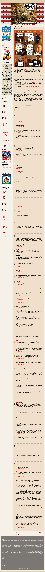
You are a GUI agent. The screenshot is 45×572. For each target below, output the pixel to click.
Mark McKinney (18, 305)
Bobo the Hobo (18, 129)
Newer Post (16, 532)
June (4, 117)
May (4, 118)
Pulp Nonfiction (5, 124)
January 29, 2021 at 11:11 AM (20, 284)
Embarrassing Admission (6, 125)
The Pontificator (18, 214)
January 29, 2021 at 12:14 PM (20, 337)
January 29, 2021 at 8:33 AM (20, 266)
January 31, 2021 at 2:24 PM (20, 511)
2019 (3, 144)
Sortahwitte (17, 340)
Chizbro (17, 108)
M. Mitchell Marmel (18, 262)
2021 (3, 198)
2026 (3, 192)
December (4, 199)
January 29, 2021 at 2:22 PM (20, 364)
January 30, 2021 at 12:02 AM (20, 468)
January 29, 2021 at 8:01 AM (20, 206)
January (4, 123)
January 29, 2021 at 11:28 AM (20, 302)
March (4, 210)
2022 (3, 197)
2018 (3, 145)
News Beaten (5, 216)
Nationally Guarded (5, 132)
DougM (17, 280)
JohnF (17, 354)
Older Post (41, 532)
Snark (16, 234)
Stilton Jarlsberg (18, 402)
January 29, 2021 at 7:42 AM (20, 201)
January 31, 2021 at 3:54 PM (20, 527)
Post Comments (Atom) (20, 534)
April (4, 119)
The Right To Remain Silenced (6, 134)
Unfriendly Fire (5, 136)
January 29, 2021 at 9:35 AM (20, 271)
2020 (3, 232)
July (4, 116)
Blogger (27, 568)
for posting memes (27, 72)
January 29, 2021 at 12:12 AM (20, 116)
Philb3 (17, 181)
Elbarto (17, 144)
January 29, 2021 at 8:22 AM (20, 246)
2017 (3, 146)
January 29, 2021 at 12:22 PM (20, 351)
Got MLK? (4, 131)
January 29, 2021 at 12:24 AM (20, 126)
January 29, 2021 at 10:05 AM (20, 277)
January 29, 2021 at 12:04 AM (20, 111)
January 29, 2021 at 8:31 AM (20, 259)
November (4, 111)
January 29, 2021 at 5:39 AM (20, 132)
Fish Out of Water (18, 171)
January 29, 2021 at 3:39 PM (20, 433)
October (4, 112)
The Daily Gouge (4, 171)
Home (29, 532)
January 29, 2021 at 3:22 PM (20, 399)
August (4, 204)
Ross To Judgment (5, 227)
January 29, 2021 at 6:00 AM (20, 150)
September (5, 113)
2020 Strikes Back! (5, 139)
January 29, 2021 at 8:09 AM (20, 218)
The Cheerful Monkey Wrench (7, 217)
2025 (3, 104)
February (4, 122)
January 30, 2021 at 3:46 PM (20, 476)
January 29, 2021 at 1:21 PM (20, 358)
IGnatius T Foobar (18, 444)
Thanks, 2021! (5, 135)
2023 (3, 106)
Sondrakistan (3, 170)
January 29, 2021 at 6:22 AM (20, 168)
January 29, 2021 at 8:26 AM (20, 252)
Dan (16, 471)
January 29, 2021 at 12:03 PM (20, 307)
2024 (3, 105)
